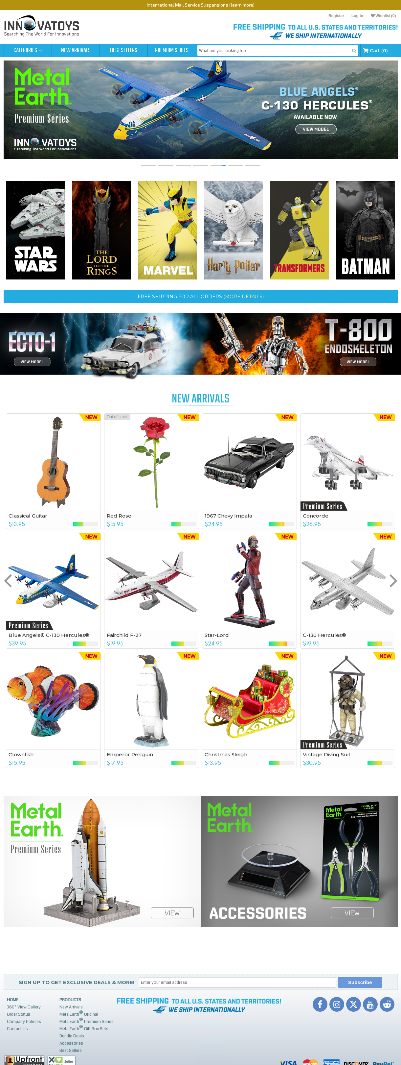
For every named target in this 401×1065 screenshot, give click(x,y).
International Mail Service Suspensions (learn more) (201, 5)
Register (336, 15)
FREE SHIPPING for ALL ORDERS (201, 297)
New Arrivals (76, 51)
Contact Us (17, 1029)
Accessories (71, 1043)
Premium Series (172, 51)
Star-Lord (217, 635)
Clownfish (21, 754)
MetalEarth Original (78, 1013)
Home (12, 1000)
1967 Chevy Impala (228, 516)
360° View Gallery (24, 1007)
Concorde (315, 516)
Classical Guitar (28, 516)
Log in (357, 15)
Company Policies (24, 1022)
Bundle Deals (71, 1036)
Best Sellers (123, 51)
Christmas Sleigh (226, 754)
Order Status (18, 1014)
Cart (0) (375, 50)
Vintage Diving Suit (326, 754)
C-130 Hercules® (324, 635)
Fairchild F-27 (124, 635)
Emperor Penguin (130, 754)
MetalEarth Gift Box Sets (83, 1028)
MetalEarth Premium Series (86, 1021)
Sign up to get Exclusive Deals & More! (76, 982)
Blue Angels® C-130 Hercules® (49, 635)
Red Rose (119, 516)
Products (70, 1000)
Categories (27, 51)
